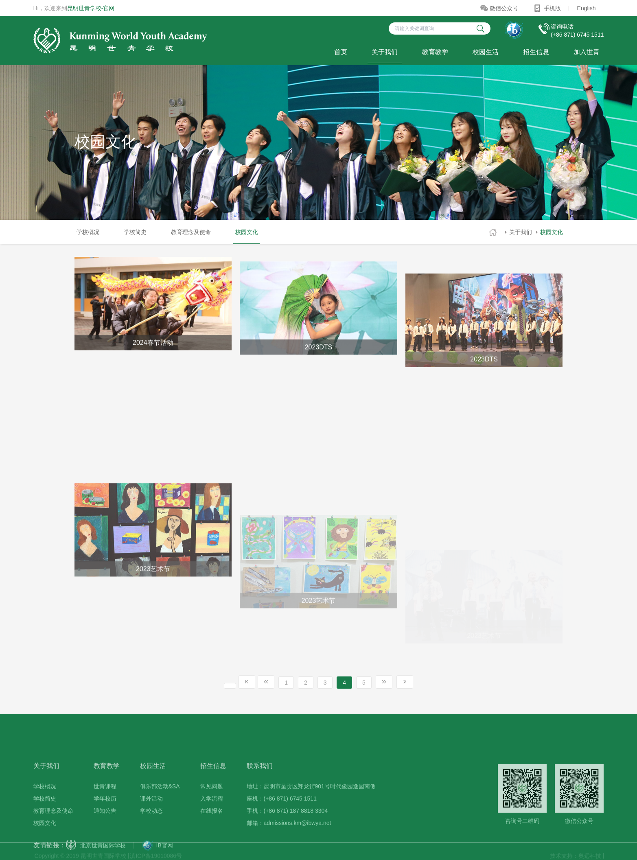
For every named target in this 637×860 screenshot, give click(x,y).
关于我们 (385, 51)
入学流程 (211, 829)
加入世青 (587, 51)
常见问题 (211, 817)
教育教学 (435, 51)
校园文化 (551, 232)
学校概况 (88, 232)
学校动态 (151, 841)
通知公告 (105, 841)
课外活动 (151, 829)
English (586, 8)
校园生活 (486, 51)
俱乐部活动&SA (160, 817)
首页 (340, 51)
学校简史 (135, 232)
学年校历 (105, 829)
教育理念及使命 (191, 232)
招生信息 (536, 51)
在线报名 (211, 841)
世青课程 (105, 817)
